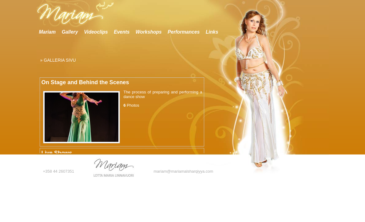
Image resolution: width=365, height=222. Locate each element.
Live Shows (57, 153)
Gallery (70, 32)
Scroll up (207, 47)
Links (212, 32)
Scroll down (207, 151)
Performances (184, 32)
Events (121, 32)
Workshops (149, 32)
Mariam (47, 32)
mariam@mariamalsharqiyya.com (183, 171)
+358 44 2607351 (58, 171)
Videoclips (96, 32)
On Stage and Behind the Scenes (85, 82)
